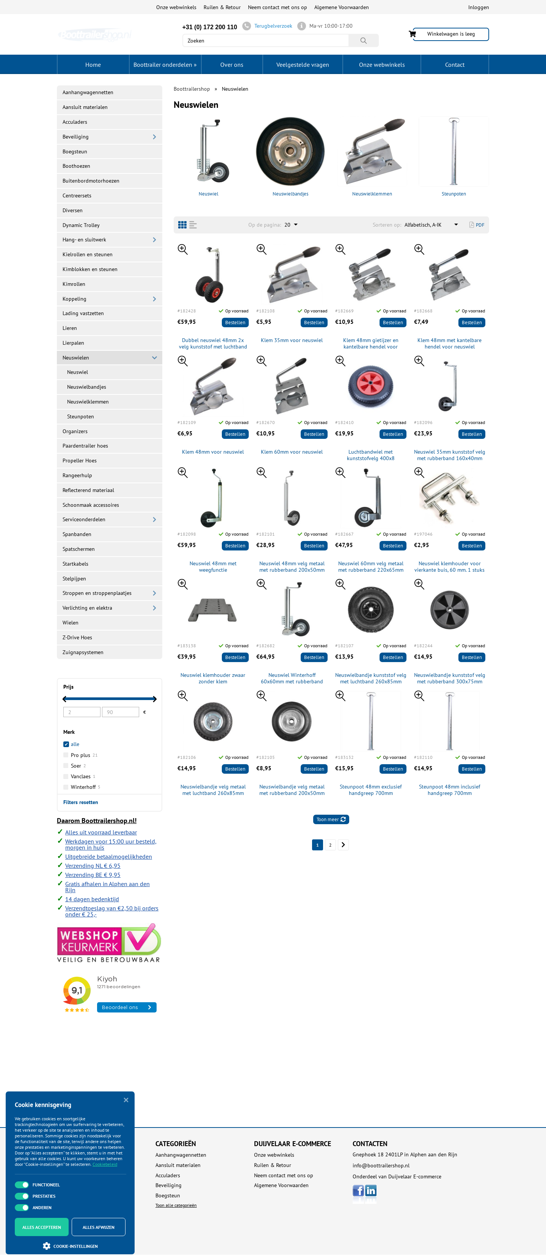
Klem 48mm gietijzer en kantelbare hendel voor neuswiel (371, 343)
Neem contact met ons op (277, 7)
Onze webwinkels (176, 7)
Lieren (70, 328)
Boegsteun (75, 151)
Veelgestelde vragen (302, 64)
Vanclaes (83, 776)
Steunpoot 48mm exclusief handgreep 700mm (371, 790)
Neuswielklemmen (372, 156)
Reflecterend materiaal (88, 490)
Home (93, 64)
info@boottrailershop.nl (381, 1165)
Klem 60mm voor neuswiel (292, 452)
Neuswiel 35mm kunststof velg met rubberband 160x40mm (449, 455)
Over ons (231, 64)
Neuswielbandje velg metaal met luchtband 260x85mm (213, 790)
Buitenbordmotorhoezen (91, 180)
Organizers (75, 431)
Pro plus (84, 755)
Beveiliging (76, 136)
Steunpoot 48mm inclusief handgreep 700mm (449, 790)
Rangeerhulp (77, 475)
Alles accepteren (41, 1227)
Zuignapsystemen (83, 652)
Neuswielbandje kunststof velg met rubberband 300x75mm (449, 678)
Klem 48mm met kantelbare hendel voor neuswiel (449, 343)
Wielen (70, 622)
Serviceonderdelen (84, 519)
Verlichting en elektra (87, 607)
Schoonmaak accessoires (91, 504)
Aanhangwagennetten (88, 92)
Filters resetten (80, 802)
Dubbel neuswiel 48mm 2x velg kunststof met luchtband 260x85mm (213, 343)
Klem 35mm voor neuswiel (292, 340)
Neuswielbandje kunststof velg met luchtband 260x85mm (370, 678)
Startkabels (75, 563)
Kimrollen (74, 284)
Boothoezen (76, 165)
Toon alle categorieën (176, 1205)
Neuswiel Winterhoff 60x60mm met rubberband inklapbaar (292, 678)
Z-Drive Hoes (77, 637)
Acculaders (75, 121)
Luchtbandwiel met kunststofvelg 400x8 (371, 455)
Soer (78, 765)
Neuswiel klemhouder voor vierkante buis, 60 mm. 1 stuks (449, 566)
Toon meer (331, 819)
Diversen (73, 210)
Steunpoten (454, 156)
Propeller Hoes (80, 460)
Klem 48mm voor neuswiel (213, 452)
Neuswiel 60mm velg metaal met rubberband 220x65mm (370, 566)
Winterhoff (85, 787)
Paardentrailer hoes (85, 445)
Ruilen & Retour (222, 7)
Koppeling (74, 298)
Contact (454, 64)
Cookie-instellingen (70, 1246)
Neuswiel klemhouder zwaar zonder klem (212, 678)
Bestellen (235, 322)
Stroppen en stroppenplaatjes (97, 593)
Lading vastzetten (83, 313)
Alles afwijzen (99, 1227)
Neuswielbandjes (290, 156)
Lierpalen (73, 342)
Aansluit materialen (85, 107)
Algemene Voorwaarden (341, 7)
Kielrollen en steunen (88, 254)
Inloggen (478, 7)
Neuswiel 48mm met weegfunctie (213, 566)
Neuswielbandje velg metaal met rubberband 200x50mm (292, 790)
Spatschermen (79, 549)
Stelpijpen (74, 578)
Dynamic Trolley (81, 225)
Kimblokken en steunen (90, 269)
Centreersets (77, 195)
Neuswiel (209, 156)
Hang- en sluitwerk (84, 239)
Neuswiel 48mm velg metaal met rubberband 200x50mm (292, 566)
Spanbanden (77, 534)
